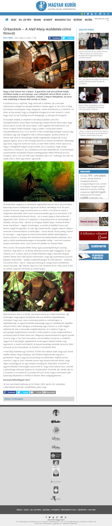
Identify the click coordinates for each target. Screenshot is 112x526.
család (84, 197)
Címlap (19, 510)
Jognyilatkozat (57, 523)
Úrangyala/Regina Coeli (89, 184)
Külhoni (37, 19)
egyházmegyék (98, 191)
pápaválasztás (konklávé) (90, 195)
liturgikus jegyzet (98, 186)
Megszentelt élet (63, 19)
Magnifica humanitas (88, 189)
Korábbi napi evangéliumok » (98, 166)
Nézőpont (78, 19)
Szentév (83, 178)
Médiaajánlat (47, 523)
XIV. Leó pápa (25, 19)
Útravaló (83, 176)
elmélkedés (93, 198)
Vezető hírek (86, 29)
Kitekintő (48, 19)
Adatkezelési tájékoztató (70, 523)
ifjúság (90, 178)
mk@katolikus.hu (74, 522)
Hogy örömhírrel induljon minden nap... (93, 145)
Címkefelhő (85, 171)
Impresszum (38, 523)
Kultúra (88, 19)
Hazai (13, 19)
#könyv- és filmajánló (13, 399)
